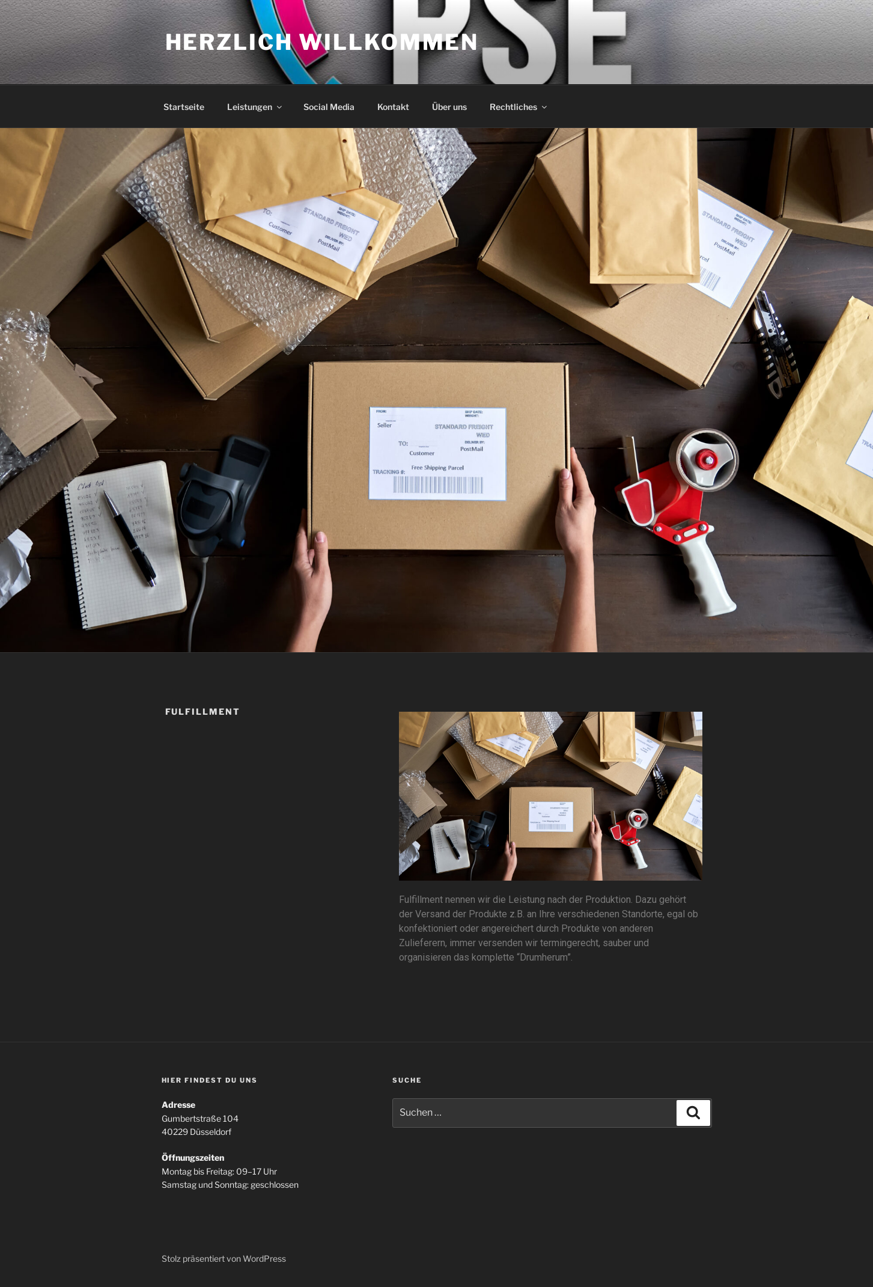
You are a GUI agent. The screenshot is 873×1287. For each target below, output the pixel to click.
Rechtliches (519, 107)
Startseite (183, 107)
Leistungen (255, 107)
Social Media (328, 107)
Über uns (449, 107)
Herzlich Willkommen (322, 42)
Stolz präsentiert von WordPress (224, 1258)
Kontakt (393, 107)
